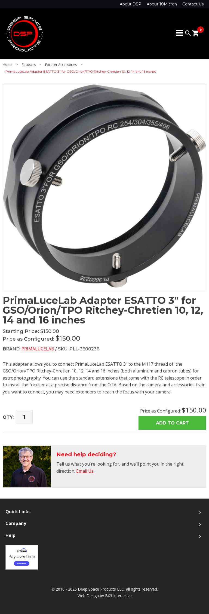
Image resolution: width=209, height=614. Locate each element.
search (188, 33)
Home (7, 64)
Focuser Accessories (61, 64)
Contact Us (193, 4)
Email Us (85, 471)
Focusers (29, 64)
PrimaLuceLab (37, 349)
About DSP (130, 4)
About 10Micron (162, 4)
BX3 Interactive (118, 595)
